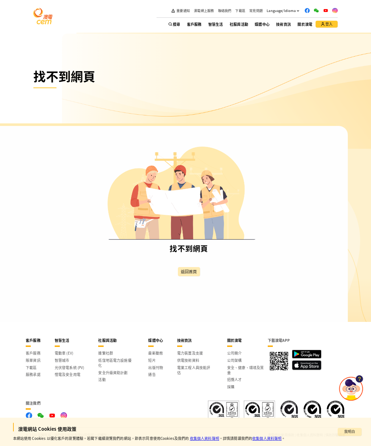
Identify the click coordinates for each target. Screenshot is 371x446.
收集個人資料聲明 (204, 438)
